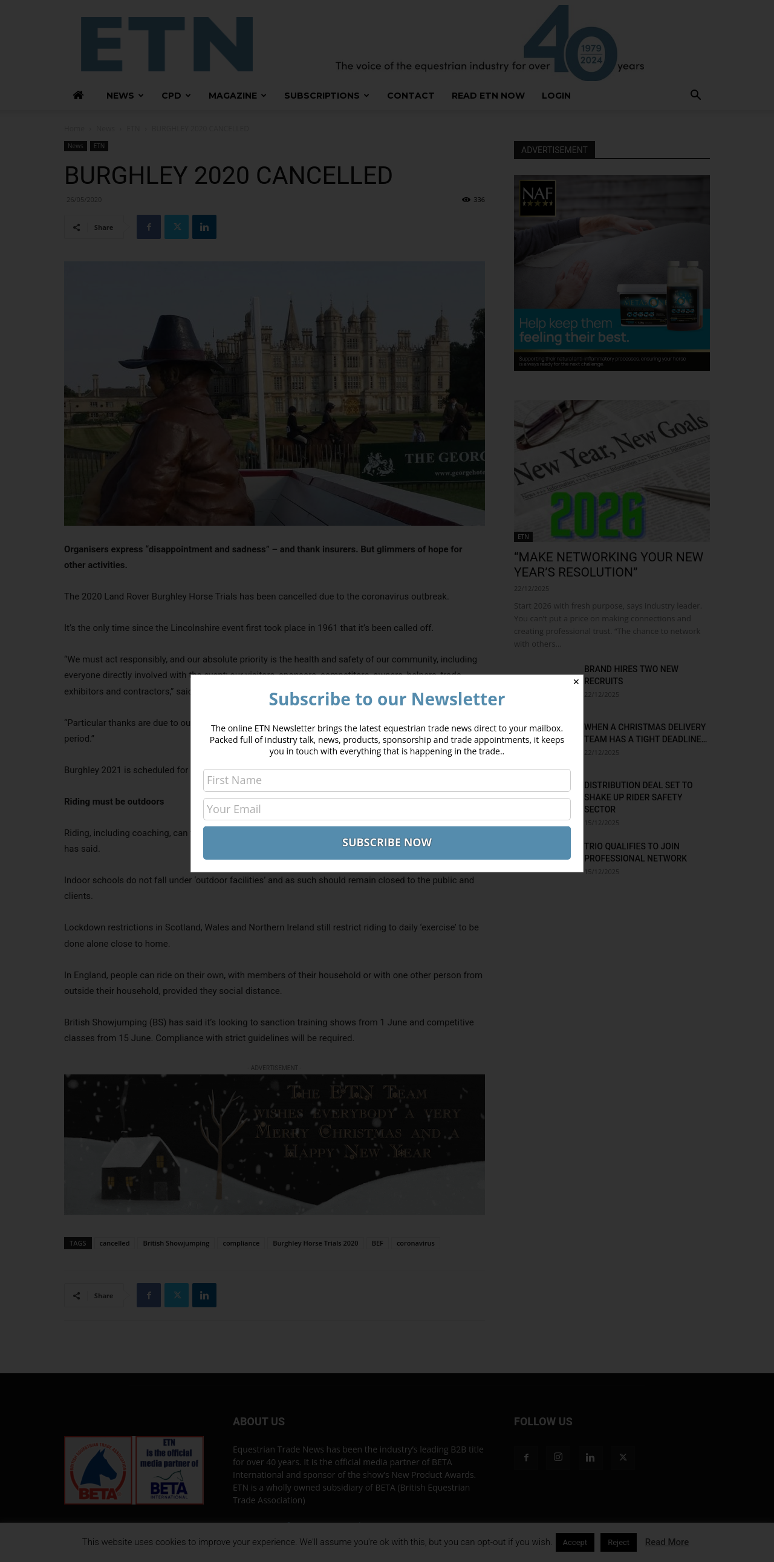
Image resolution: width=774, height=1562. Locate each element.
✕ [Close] (576, 682)
